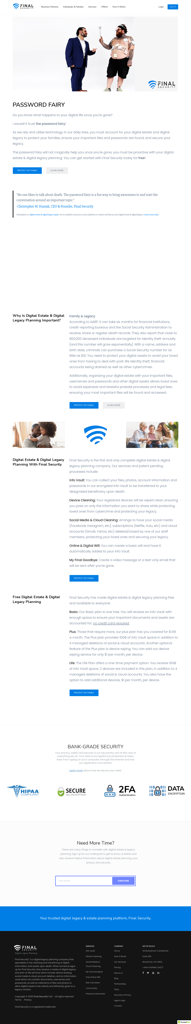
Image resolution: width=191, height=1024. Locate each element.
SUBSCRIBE (123, 880)
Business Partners (49, 6)
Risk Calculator (93, 982)
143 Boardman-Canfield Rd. (156, 951)
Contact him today (150, 214)
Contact (118, 1006)
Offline (104, 6)
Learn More (57, 170)
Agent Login (119, 1000)
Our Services (120, 962)
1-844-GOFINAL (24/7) (153, 967)
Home (117, 951)
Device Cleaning (93, 956)
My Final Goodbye (94, 971)
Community (91, 988)
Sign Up (173, 7)
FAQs (116, 989)
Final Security (22, 959)
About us (118, 973)
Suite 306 (147, 956)
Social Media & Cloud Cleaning (93, 964)
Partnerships (120, 984)
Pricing (117, 967)
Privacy (27, 999)
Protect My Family (27, 170)
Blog (116, 978)
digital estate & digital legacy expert (44, 214)
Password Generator (95, 993)
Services (92, 6)
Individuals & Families (73, 6)
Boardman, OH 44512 (152, 962)
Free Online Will (93, 977)
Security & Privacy (122, 995)
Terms (18, 999)
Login (161, 6)
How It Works (119, 6)
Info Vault (90, 951)
